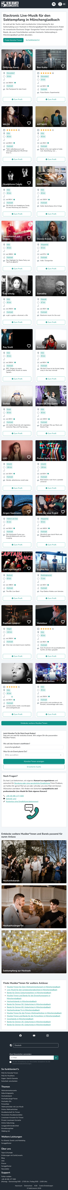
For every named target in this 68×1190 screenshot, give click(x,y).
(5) (12, 697)
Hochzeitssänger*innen (9, 1099)
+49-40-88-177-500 (15, 796)
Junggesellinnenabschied (10, 1126)
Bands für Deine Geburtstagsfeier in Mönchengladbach (29, 992)
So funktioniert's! (33, 40)
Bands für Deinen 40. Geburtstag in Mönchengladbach (29, 1024)
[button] (62, 4)
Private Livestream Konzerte (11, 1120)
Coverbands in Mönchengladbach (20, 1019)
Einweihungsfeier (7, 1128)
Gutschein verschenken (9, 1081)
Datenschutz (28, 1186)
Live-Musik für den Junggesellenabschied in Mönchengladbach (32, 990)
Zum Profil (18, 99)
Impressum (18, 1186)
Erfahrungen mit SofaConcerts (12, 1155)
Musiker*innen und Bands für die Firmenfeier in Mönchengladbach (33, 1016)
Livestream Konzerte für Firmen (12, 1118)
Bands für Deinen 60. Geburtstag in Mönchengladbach (29, 1007)
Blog (3, 1158)
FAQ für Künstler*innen (9, 1073)
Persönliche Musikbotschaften (11, 1115)
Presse (3, 1163)
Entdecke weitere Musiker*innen (34, 723)
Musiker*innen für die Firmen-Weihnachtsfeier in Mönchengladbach (34, 1013)
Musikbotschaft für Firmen (10, 1112)
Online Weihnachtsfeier (9, 1109)
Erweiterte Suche (34, 767)
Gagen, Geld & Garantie (9, 1078)
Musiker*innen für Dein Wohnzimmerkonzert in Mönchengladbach (33, 987)
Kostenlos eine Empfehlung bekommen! (22, 801)
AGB (35, 1186)
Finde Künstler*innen (13, 40)
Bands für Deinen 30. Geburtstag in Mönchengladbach (29, 1022)
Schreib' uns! (11, 798)
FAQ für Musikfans (8, 1076)
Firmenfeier (5, 1104)
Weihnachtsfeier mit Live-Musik (12, 1107)
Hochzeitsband (6, 1096)
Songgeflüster (6, 1143)
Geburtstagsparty (7, 1093)
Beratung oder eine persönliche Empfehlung (32, 783)
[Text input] (32, 1058)
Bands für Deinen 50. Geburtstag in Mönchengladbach (29, 1004)
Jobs (2, 1161)
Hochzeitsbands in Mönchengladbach (22, 1001)
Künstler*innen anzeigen (34, 761)
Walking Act (5, 1131)
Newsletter (5, 1169)
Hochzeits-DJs (6, 1101)
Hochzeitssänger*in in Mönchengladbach (23, 1010)
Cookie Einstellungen (46, 1186)
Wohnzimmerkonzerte (9, 1090)
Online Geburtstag (7, 1123)
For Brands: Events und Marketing (13, 1140)
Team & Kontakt (7, 1153)
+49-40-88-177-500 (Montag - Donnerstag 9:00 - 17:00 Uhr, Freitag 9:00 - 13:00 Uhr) (24, 1180)
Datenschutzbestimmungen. (22, 1064)
